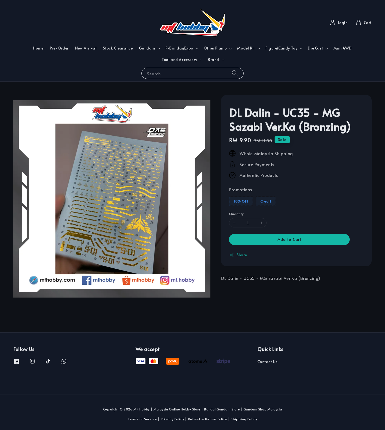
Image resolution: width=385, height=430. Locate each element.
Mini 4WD (342, 48)
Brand (213, 59)
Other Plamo (215, 48)
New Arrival (86, 48)
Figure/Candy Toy (281, 48)
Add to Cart (289, 239)
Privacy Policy (172, 419)
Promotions (240, 189)
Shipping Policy (244, 419)
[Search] (234, 73)
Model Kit (246, 48)
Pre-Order (59, 48)
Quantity (236, 213)
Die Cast (315, 48)
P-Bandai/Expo (179, 48)
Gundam (147, 48)
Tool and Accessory (179, 59)
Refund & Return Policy (207, 419)
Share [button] (238, 254)
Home (38, 48)
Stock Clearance (118, 48)
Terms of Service (142, 419)
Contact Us (267, 361)
